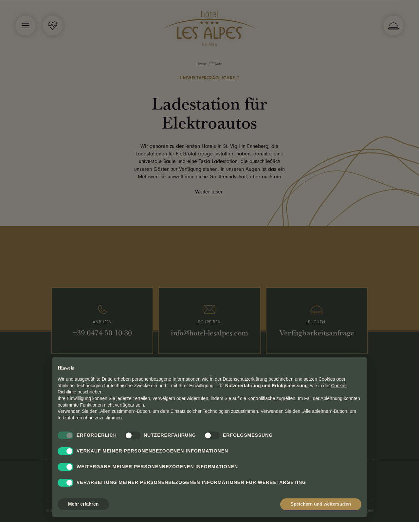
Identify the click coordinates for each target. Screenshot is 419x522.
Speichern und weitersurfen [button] (321, 504)
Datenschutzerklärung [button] (245, 379)
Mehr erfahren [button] (83, 504)
